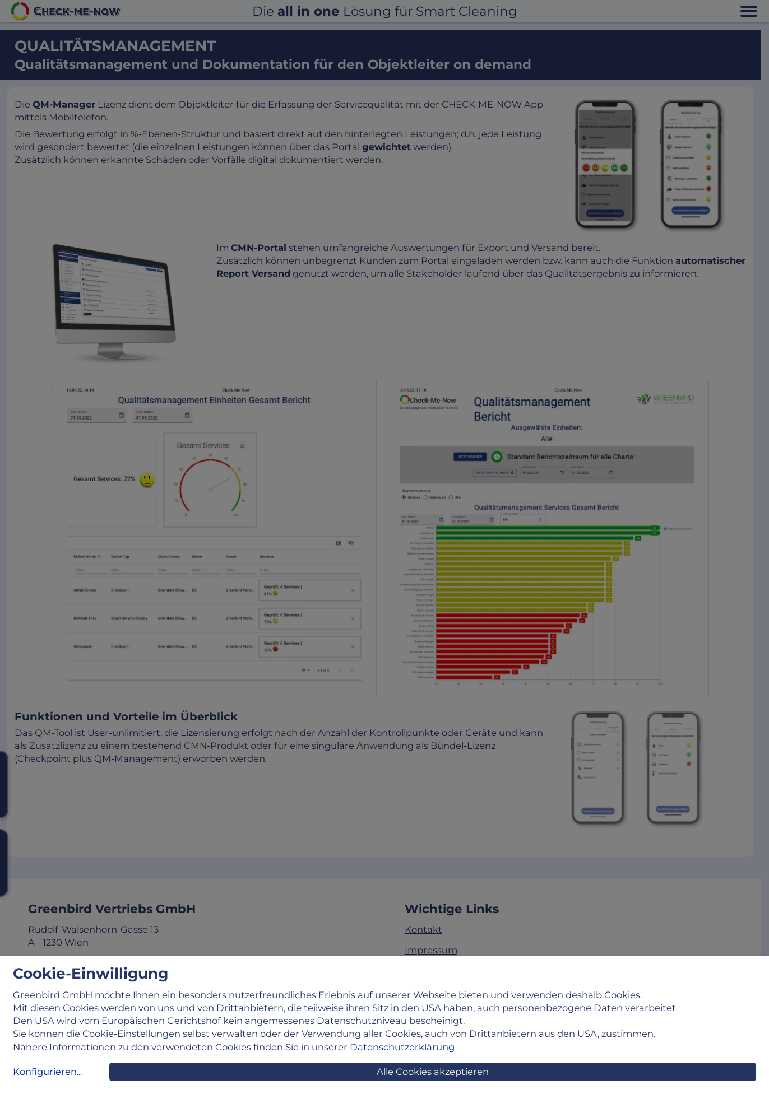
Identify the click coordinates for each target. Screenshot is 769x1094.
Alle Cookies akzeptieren (433, 1071)
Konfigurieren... (47, 1071)
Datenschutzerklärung (402, 1047)
